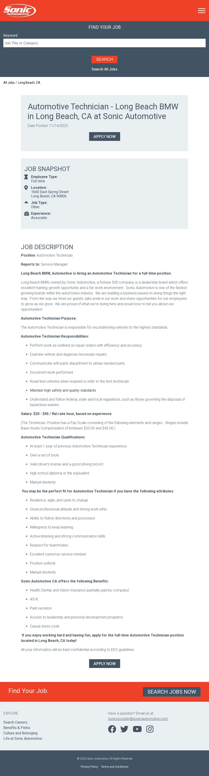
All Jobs (9, 82)
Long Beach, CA (29, 82)
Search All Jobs (104, 69)
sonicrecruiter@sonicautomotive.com (138, 719)
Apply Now (105, 136)
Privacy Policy (89, 766)
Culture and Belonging (20, 733)
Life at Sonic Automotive (22, 738)
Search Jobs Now (171, 692)
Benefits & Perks (16, 728)
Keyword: (10, 35)
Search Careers (15, 722)
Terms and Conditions (114, 766)
